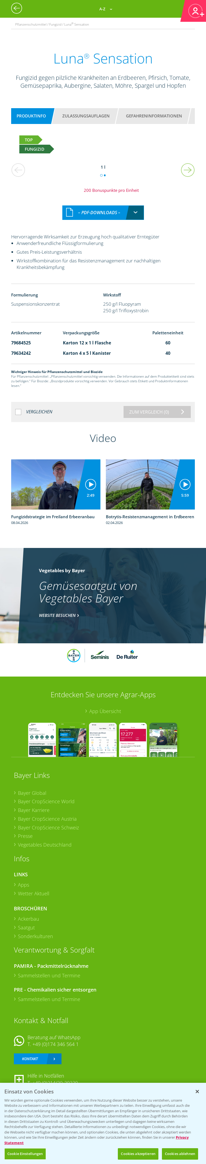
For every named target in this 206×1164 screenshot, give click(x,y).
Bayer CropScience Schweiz (48, 827)
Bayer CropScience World (46, 801)
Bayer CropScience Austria (47, 819)
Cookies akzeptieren (138, 1153)
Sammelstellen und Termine (49, 975)
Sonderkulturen (35, 936)
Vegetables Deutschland (45, 844)
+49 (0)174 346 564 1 (55, 1044)
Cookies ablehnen (180, 1153)
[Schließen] (197, 1092)
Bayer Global (32, 793)
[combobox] (103, 212)
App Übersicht (105, 711)
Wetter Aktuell (33, 893)
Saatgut (26, 927)
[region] (103, 1123)
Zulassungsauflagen (86, 116)
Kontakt (30, 1058)
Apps (23, 884)
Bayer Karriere (34, 810)
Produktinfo (31, 116)
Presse (25, 836)
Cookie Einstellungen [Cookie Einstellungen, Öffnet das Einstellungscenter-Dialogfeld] (25, 1153)
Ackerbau (28, 919)
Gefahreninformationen (154, 116)
